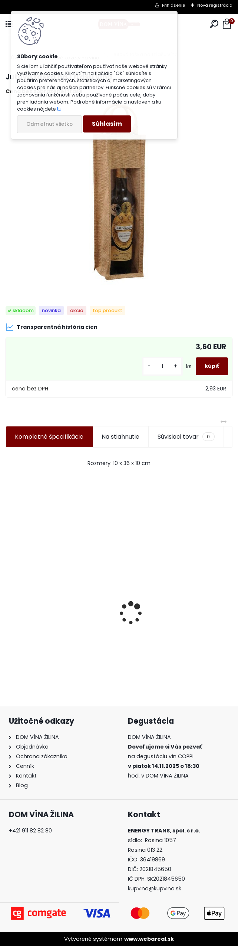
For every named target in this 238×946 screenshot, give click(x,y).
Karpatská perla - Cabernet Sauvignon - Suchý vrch (167, 635)
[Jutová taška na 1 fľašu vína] (119, 194)
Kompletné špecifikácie (49, 436)
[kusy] (162, 366)
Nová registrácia (214, 5)
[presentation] (9, 600)
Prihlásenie (173, 5)
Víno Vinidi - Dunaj (38, 635)
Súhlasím (107, 124)
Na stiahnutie (120, 436)
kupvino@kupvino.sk (154, 888)
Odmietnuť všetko (49, 124)
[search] (214, 24)
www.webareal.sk (149, 939)
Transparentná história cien (51, 327)
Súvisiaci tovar (186, 436)
